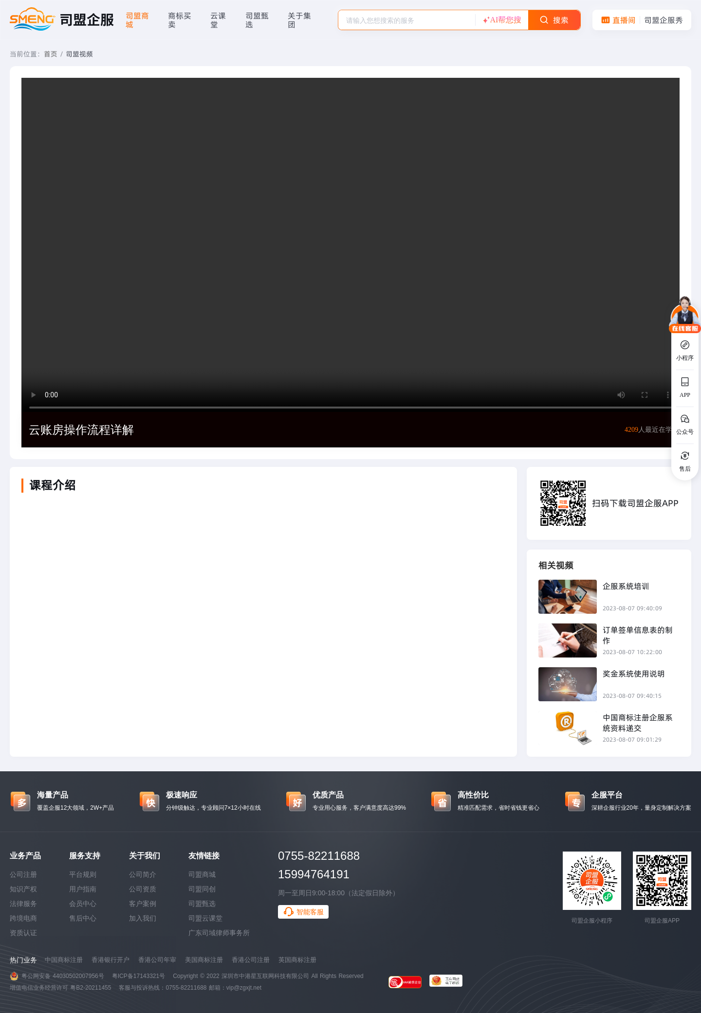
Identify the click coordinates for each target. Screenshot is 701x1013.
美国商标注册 (204, 959)
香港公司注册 (251, 959)
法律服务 (23, 903)
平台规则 (82, 874)
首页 (50, 54)
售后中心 (82, 918)
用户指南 (82, 889)
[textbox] (407, 20)
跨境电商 (23, 918)
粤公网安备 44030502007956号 (62, 976)
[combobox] (406, 20)
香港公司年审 (157, 959)
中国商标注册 (64, 959)
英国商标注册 (297, 959)
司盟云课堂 (205, 918)
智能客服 (303, 912)
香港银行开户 (110, 959)
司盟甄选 (202, 903)
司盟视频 (79, 54)
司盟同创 (202, 889)
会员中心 (82, 903)
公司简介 (142, 874)
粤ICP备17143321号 (138, 976)
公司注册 (23, 874)
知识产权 (23, 889)
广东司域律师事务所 (219, 933)
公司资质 (142, 889)
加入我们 (142, 918)
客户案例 (142, 903)
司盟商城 (202, 874)
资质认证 (23, 933)
